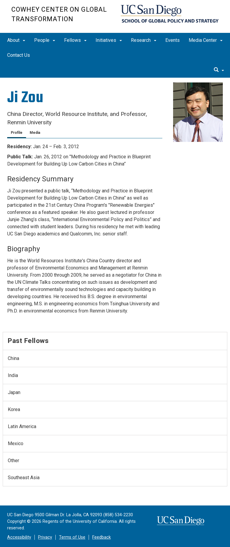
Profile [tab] (16, 133)
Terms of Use (72, 537)
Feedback (101, 537)
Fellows (75, 40)
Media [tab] (35, 133)
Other (13, 460)
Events (172, 40)
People (44, 40)
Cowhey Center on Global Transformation (59, 14)
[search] (219, 70)
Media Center (206, 40)
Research (143, 40)
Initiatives (109, 40)
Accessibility (19, 537)
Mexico (15, 443)
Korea (14, 409)
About (16, 40)
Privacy (45, 537)
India (13, 375)
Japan (14, 392)
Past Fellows (28, 340)
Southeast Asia (24, 477)
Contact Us (18, 55)
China (13, 358)
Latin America (22, 426)
